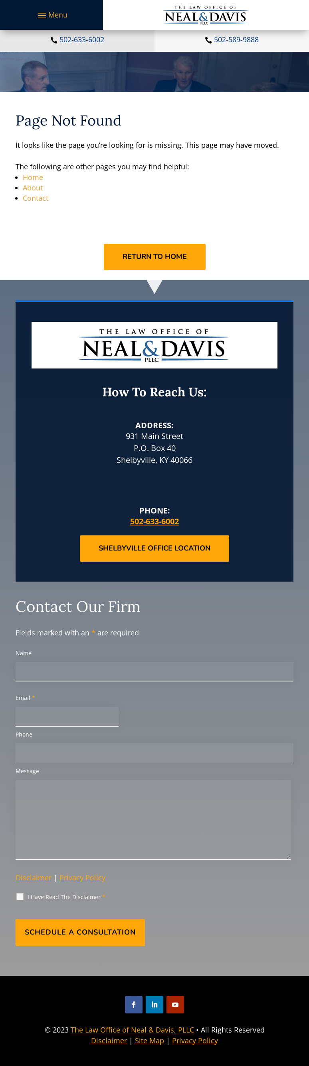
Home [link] (33, 177)
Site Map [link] (149, 1040)
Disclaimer (34, 877)
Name (24, 653)
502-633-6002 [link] (81, 39)
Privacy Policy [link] (195, 1040)
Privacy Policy (82, 877)
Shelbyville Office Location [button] (154, 548)
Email (25, 698)
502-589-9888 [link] (236, 39)
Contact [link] (35, 198)
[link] (205, 15)
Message (27, 771)
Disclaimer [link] (109, 1040)
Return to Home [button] (155, 256)
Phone (24, 734)
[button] (51, 15)
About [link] (33, 187)
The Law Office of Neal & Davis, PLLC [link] (132, 1030)
